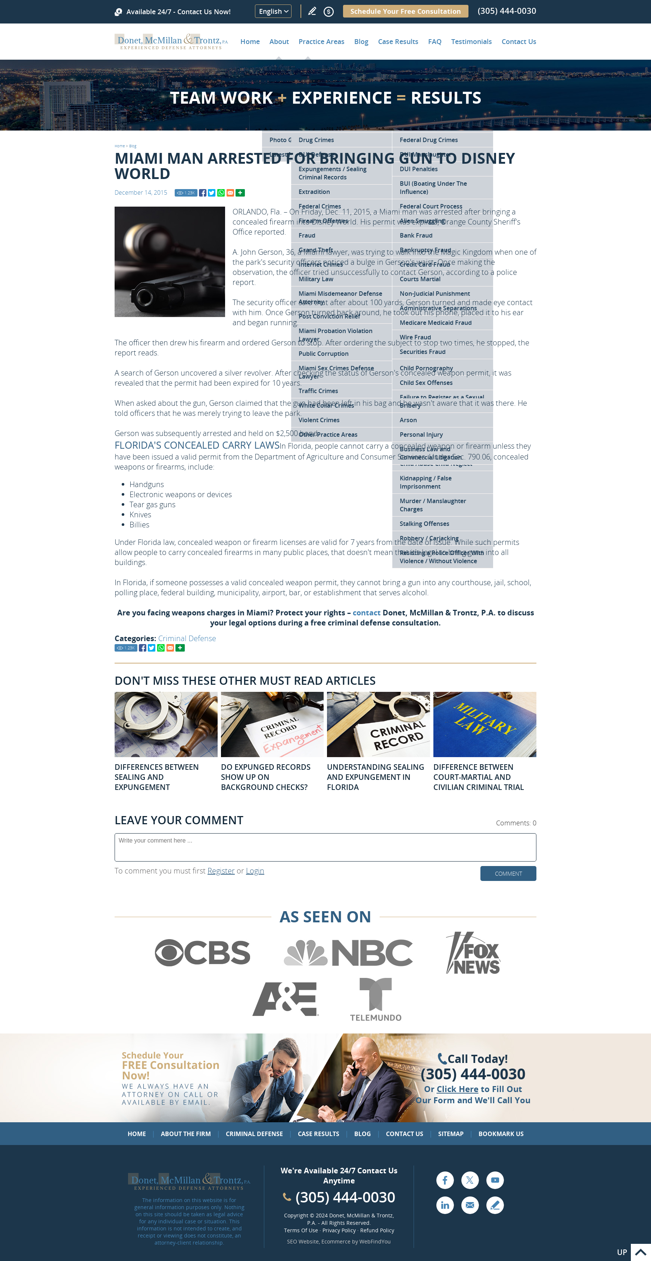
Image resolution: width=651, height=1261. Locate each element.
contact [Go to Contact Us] (367, 613)
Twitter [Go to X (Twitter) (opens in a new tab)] (470, 1180)
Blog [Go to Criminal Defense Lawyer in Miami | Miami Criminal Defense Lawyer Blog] (361, 41)
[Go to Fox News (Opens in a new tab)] (472, 972)
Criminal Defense (187, 638)
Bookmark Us (501, 1134)
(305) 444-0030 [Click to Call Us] (473, 1073)
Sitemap (451, 1134)
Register (221, 871)
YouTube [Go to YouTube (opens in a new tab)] (495, 1180)
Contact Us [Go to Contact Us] (404, 1134)
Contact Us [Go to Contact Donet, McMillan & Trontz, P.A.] (519, 41)
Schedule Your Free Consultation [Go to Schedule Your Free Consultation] (406, 11)
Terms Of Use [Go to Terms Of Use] (301, 1230)
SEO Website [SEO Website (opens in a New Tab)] (303, 1241)
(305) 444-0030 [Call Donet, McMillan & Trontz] (507, 10)
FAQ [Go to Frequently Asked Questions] (435, 41)
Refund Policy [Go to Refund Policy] (377, 1230)
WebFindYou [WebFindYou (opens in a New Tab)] (375, 1241)
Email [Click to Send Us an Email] (470, 1205)
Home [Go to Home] (250, 41)
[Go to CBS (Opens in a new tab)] (202, 972)
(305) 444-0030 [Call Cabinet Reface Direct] (345, 1197)
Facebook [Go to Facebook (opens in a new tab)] (445, 1180)
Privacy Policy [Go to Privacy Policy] (339, 1230)
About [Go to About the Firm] (279, 41)
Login (255, 871)
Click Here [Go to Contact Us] (458, 1088)
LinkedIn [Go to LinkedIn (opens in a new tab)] (445, 1205)
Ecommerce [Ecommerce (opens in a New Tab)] (336, 1241)
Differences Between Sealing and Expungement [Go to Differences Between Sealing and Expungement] (157, 777)
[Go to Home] (171, 46)
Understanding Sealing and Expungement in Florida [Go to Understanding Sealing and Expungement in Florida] (375, 777)
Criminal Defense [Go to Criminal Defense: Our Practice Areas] (254, 1134)
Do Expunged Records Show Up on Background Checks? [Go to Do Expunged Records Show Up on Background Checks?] (266, 777)
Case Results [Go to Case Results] (398, 41)
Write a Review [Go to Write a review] (312, 11)
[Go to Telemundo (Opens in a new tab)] (375, 1019)
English (270, 11)
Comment (508, 873)
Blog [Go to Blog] (132, 145)
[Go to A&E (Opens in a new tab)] (285, 1019)
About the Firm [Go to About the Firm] (186, 1134)
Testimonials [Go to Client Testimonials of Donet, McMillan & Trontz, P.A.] (471, 41)
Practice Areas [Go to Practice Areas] (322, 41)
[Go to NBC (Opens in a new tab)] (348, 972)
